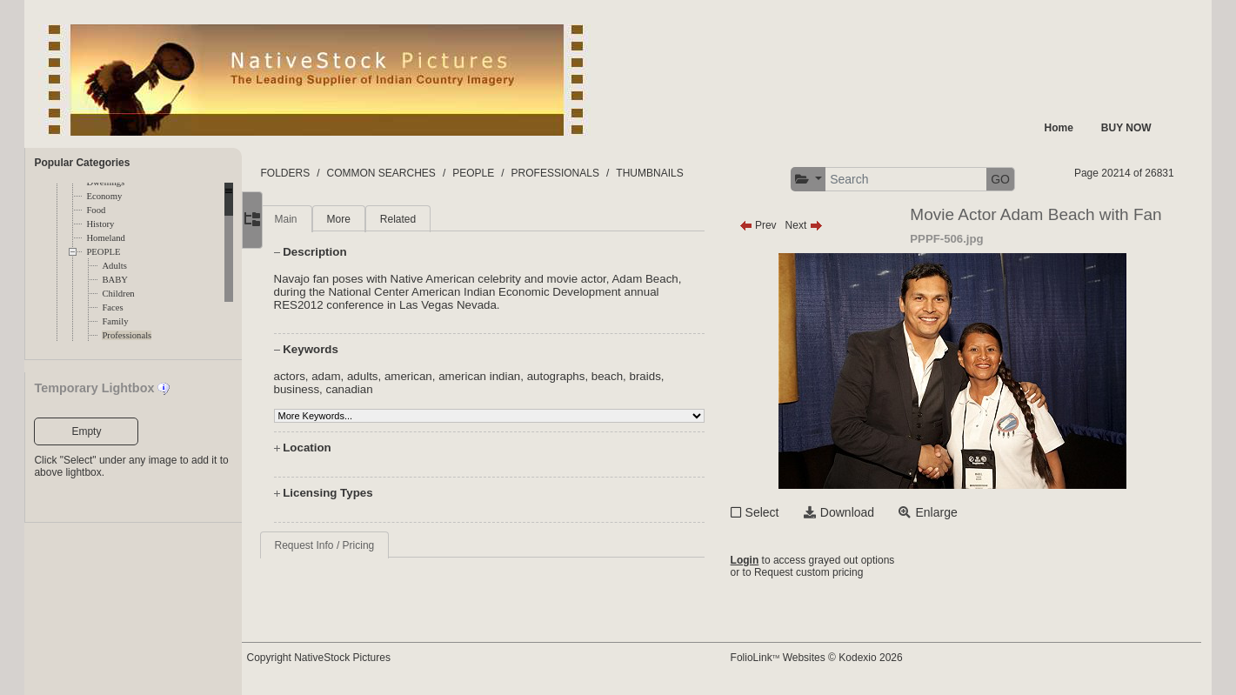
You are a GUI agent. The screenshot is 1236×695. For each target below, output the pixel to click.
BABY (115, 279)
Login (763, 560)
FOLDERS (324, 173)
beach (646, 376)
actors (328, 376)
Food (95, 210)
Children (118, 293)
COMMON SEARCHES (419, 173)
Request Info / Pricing (363, 545)
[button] (826, 179)
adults (402, 376)
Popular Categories (82, 163)
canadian (387, 389)
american (447, 376)
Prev (776, 225)
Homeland (105, 238)
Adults (114, 266)
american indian (518, 376)
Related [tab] (437, 219)
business (335, 389)
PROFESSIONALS (594, 173)
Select (781, 512)
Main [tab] (324, 219)
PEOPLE (103, 252)
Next (822, 225)
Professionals (126, 335)
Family (115, 321)
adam (365, 376)
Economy (104, 196)
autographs (595, 376)
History (100, 224)
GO (1018, 179)
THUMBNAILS (688, 173)
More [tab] (377, 219)
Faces (112, 307)
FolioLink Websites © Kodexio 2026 (835, 658)
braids (683, 376)
